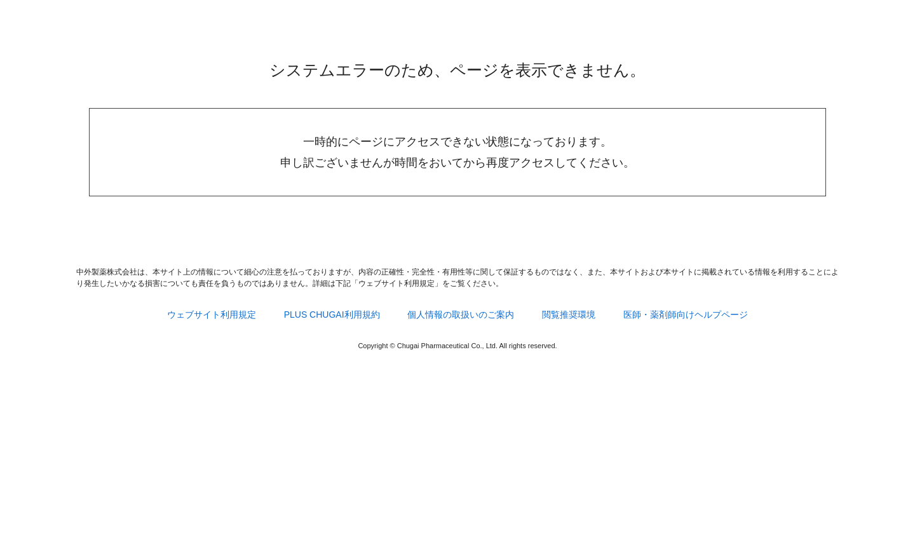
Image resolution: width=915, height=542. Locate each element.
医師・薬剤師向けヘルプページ (685, 314)
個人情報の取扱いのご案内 (460, 314)
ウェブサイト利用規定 (211, 314)
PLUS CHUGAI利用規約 (332, 314)
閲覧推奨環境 (568, 314)
